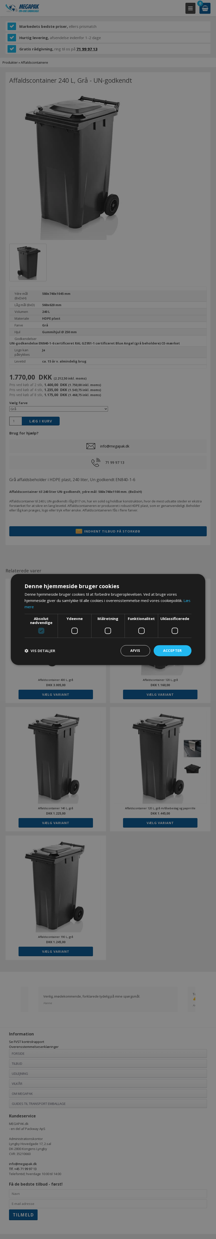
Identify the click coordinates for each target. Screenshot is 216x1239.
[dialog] (108, 619)
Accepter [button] (172, 650)
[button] (40, 650)
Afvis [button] (135, 650)
